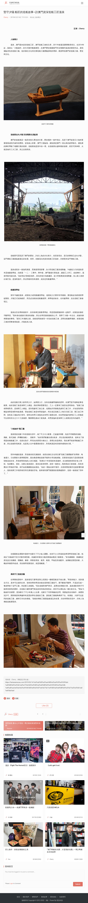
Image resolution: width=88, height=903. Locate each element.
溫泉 (8, 698)
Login (11, 883)
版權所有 (25, 899)
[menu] (82, 4)
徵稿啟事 (44, 895)
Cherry (6, 17)
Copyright (31, 899)
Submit (79, 883)
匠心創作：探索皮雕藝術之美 (16, 849)
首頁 (18, 895)
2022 (42, 899)
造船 (16, 698)
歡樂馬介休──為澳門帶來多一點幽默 (19, 807)
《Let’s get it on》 (54, 765)
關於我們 (26, 895)
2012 (38, 899)
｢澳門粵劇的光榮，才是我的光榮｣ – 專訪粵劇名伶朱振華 (64, 850)
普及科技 (60, 899)
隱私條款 (53, 895)
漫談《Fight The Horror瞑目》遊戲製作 (20, 765)
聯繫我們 (35, 895)
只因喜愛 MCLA (53, 807)
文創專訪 (38, 17)
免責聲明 (62, 895)
